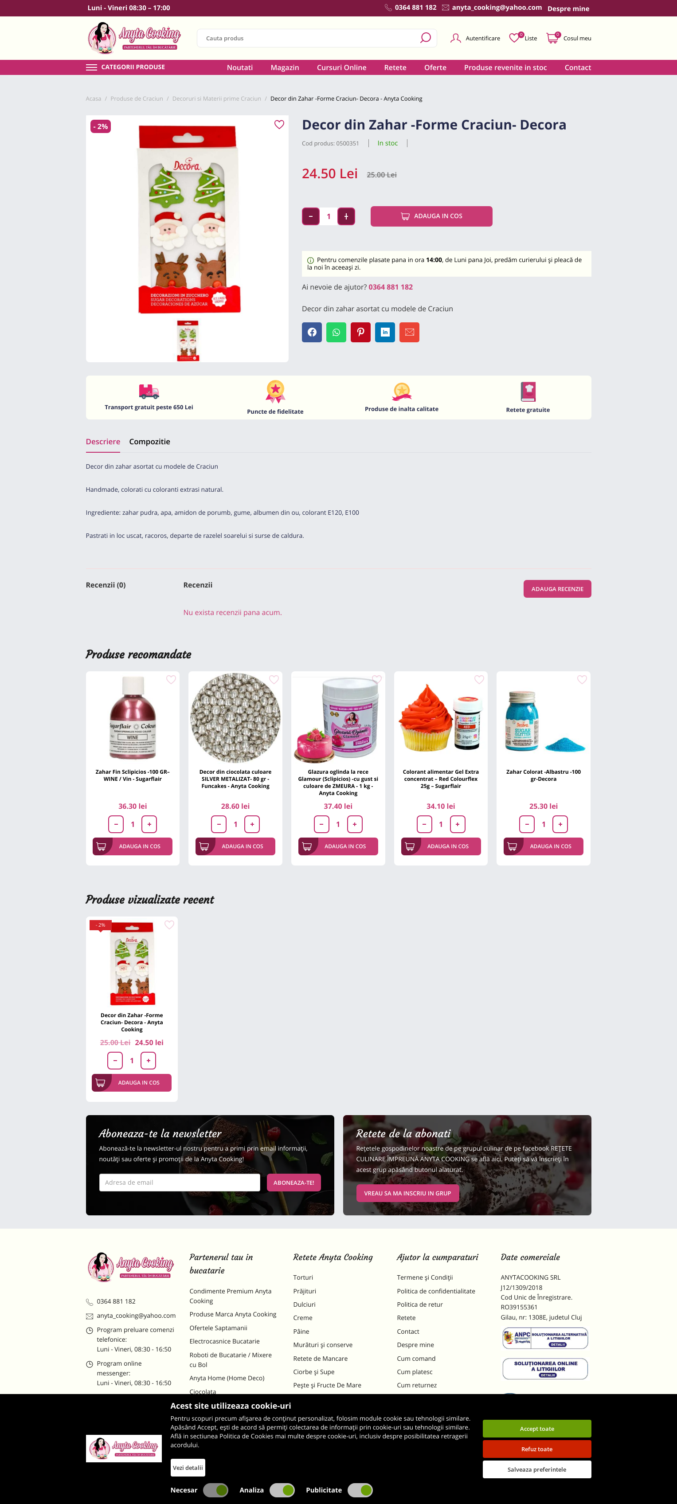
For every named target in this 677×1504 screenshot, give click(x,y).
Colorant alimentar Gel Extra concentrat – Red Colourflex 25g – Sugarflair (441, 779)
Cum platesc (415, 1372)
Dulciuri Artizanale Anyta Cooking (225, 1434)
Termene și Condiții (425, 1277)
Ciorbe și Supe (314, 1372)
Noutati (240, 67)
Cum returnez (417, 1385)
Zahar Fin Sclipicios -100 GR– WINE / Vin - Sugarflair (133, 775)
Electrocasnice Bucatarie (225, 1341)
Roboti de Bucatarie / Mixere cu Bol (231, 1360)
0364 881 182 (391, 287)
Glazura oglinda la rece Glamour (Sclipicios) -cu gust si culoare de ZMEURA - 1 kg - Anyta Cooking (338, 782)
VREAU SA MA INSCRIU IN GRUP (407, 1193)
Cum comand (416, 1359)
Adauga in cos (431, 216)
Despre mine (415, 1345)
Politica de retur (420, 1304)
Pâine (301, 1332)
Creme (303, 1318)
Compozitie (149, 441)
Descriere (103, 441)
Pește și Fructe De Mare (327, 1385)
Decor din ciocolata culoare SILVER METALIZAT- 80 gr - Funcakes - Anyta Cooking (236, 779)
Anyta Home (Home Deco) (227, 1378)
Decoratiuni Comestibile (224, 1452)
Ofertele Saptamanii (218, 1328)
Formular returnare (425, 1399)
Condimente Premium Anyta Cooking (231, 1296)
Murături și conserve (323, 1345)
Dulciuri (304, 1304)
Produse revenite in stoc (505, 67)
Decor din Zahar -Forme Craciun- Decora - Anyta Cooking (132, 1022)
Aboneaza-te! (294, 1183)
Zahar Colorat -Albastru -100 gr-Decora (543, 775)
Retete (395, 67)
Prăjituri (305, 1291)
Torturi (303, 1277)
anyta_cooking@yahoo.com (131, 1316)
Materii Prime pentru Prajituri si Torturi (232, 1410)
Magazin (284, 67)
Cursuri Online (342, 67)
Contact (578, 67)
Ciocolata (203, 1392)
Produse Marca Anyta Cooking (233, 1314)
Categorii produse (133, 67)
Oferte (435, 67)
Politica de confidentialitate (436, 1291)
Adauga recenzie (557, 589)
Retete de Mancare (320, 1359)
